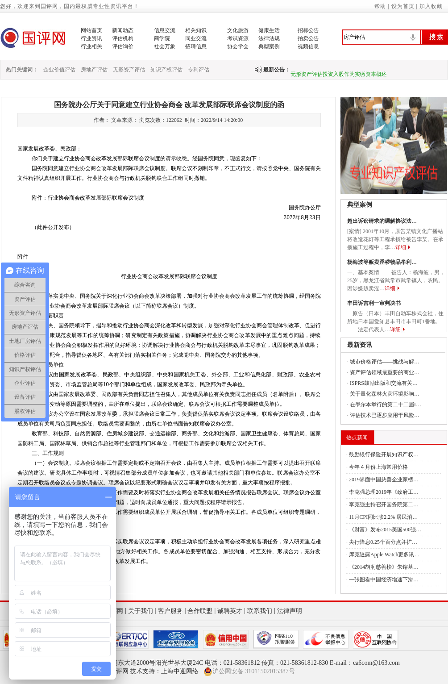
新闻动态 (122, 30)
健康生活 (269, 30)
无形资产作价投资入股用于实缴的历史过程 (341, 61)
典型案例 (269, 46)
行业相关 (91, 46)
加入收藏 (431, 6)
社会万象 (164, 46)
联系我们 (259, 611)
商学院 (162, 38)
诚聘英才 (229, 611)
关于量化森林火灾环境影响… (384, 394)
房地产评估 (94, 70)
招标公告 (308, 30)
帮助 (380, 6)
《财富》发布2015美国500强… (385, 529)
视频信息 (308, 46)
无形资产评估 (129, 70)
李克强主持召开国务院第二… (384, 504)
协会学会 (238, 46)
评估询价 (122, 46)
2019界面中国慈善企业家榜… (384, 479)
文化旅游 (238, 30)
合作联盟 (199, 611)
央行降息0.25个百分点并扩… (383, 542)
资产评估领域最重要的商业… (384, 372)
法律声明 (289, 611)
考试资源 (238, 38)
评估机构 (122, 38)
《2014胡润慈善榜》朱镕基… (384, 567)
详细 (400, 247)
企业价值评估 (59, 70)
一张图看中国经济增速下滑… (384, 579)
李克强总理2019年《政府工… (384, 492)
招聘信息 (196, 46)
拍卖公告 (308, 38)
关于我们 (140, 611)
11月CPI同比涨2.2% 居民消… (383, 517)
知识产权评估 (166, 70)
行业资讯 (91, 38)
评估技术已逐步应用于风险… (384, 415)
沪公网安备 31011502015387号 (249, 671)
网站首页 (91, 30)
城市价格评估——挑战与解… (384, 362)
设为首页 (403, 6)
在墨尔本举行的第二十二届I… (385, 404)
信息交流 (164, 30)
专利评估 (198, 70)
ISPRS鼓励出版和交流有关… (384, 383)
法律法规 (269, 38)
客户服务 (170, 611)
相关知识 (196, 30)
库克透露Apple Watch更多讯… (384, 554)
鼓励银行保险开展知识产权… (384, 454)
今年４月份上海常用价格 (378, 467)
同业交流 (196, 38)
